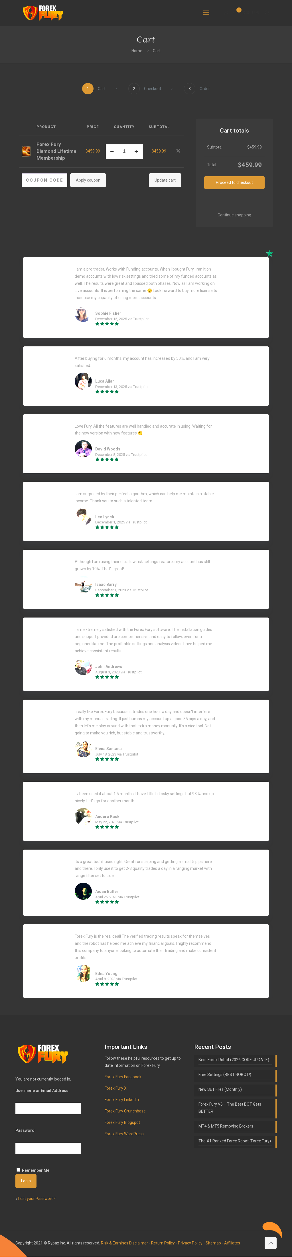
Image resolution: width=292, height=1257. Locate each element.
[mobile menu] (206, 13)
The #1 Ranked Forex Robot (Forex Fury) (234, 1141)
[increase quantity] (136, 151)
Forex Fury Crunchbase (125, 1111)
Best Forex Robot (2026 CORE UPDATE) (233, 1060)
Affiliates (232, 1243)
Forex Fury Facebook (123, 1077)
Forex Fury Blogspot (122, 1122)
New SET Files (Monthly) (220, 1089)
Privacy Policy (190, 1243)
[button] (178, 151)
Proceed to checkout (234, 182)
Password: (25, 1130)
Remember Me (35, 1170)
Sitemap (213, 1243)
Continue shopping (234, 215)
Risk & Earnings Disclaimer (124, 1243)
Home (136, 50)
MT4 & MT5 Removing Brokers (225, 1126)
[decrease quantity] (112, 151)
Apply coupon (88, 180)
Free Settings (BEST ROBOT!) (224, 1075)
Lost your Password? (37, 1199)
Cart (157, 50)
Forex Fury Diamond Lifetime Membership (56, 151)
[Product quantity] (124, 151)
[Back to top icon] (271, 1243)
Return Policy (163, 1243)
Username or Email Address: (42, 1091)
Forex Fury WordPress (124, 1134)
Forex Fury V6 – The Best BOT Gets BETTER (229, 1108)
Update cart (165, 180)
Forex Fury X (116, 1088)
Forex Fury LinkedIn (122, 1100)
